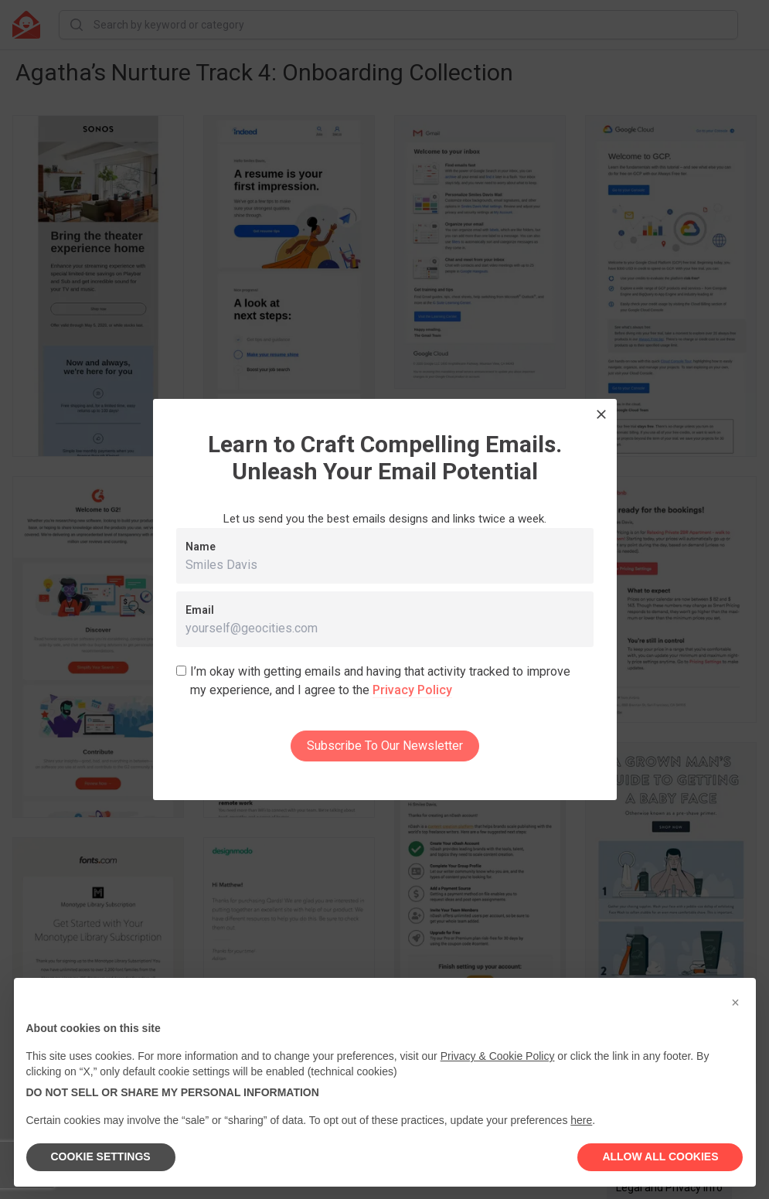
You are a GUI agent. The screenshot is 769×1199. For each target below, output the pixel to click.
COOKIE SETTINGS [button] (101, 1156)
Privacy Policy (412, 690)
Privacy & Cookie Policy (498, 1056)
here (581, 1120)
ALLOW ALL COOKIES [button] (660, 1156)
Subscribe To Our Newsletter (385, 745)
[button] (735, 1002)
